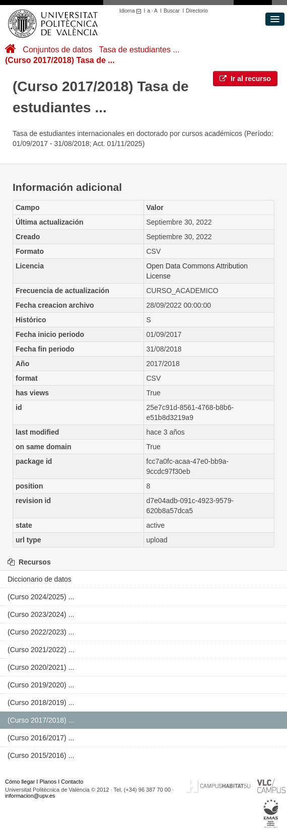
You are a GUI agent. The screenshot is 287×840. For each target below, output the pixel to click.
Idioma (131, 11)
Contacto (72, 782)
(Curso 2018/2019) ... (41, 702)
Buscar (172, 11)
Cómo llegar (20, 782)
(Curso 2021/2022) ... (41, 650)
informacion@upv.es (30, 796)
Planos (48, 782)
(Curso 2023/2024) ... (41, 614)
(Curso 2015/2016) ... (41, 755)
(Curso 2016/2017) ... (41, 738)
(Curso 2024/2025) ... (41, 597)
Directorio (197, 11)
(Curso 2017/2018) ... (41, 720)
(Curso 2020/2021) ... (41, 667)
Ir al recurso (245, 79)
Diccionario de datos (39, 579)
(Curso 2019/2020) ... (41, 685)
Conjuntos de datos (57, 49)
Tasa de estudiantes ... (139, 49)
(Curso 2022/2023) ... (41, 632)
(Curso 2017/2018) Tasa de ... (60, 60)
